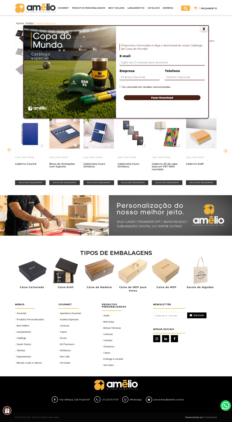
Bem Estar (108, 321)
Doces (63, 338)
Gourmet (21, 313)
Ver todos (65, 362)
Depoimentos (24, 356)
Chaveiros (108, 346)
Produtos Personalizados (30, 319)
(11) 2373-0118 (110, 399)
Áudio (106, 315)
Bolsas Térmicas (112, 327)
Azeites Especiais (69, 319)
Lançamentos (24, 331)
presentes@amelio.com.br (169, 399)
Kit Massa (65, 350)
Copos (63, 331)
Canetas (107, 340)
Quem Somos (24, 344)
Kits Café (65, 356)
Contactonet (210, 417)
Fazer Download (162, 97)
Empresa (127, 71)
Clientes (21, 350)
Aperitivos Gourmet (70, 313)
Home (20, 23)
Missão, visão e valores (29, 362)
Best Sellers (23, 325)
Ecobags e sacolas (113, 358)
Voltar (29, 23)
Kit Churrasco (67, 344)
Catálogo (21, 338)
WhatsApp (225, 405)
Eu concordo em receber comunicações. (145, 86)
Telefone (172, 71)
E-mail (125, 56)
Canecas (64, 325)
